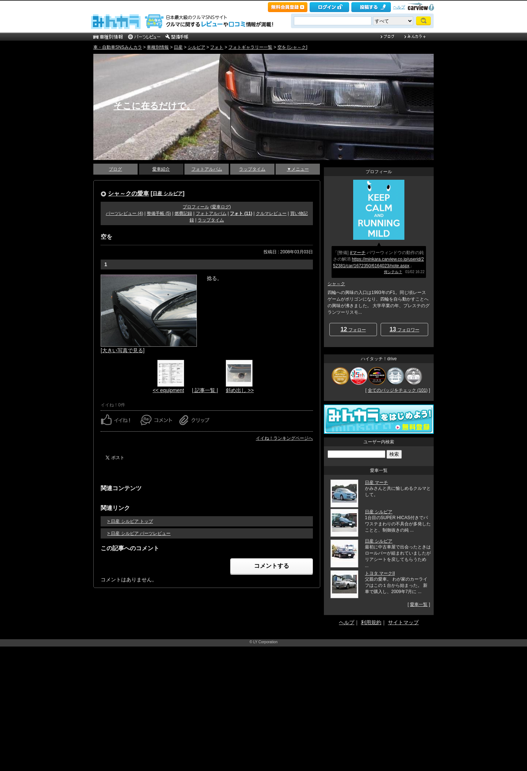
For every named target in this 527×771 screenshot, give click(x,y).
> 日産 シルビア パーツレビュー (139, 533)
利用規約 (371, 622)
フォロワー (404, 329)
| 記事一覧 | (205, 390)
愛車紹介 (161, 169)
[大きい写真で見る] (123, 350)
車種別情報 (158, 47)
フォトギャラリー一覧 (250, 47)
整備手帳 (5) (159, 213)
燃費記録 (183, 213)
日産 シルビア (168, 193)
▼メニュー (298, 169)
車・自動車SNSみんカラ (117, 47)
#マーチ (358, 252)
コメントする (271, 566)
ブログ (115, 169)
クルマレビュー (271, 213)
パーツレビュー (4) (124, 213)
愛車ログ (220, 206)
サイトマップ (403, 622)
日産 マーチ (376, 482)
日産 (178, 47)
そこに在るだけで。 (154, 106)
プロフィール (196, 206)
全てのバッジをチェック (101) (397, 390)
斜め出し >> (240, 390)
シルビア (196, 47)
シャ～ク (336, 283)
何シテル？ (393, 272)
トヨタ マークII (380, 573)
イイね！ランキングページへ (284, 438)
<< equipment (168, 390)
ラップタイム (252, 169)
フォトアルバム (206, 169)
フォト (216, 47)
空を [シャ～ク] (292, 47)
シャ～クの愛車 (128, 193)
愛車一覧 (418, 604)
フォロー (353, 329)
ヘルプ (399, 7)
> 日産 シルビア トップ (130, 521)
